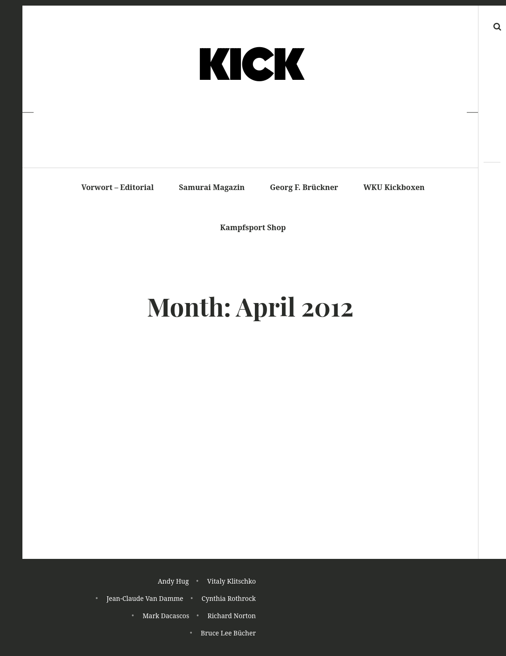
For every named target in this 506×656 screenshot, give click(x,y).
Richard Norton (231, 616)
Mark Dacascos (165, 616)
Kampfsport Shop (253, 227)
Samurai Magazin (212, 187)
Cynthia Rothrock (229, 599)
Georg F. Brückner (304, 187)
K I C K (249, 65)
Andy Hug (173, 582)
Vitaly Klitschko (231, 582)
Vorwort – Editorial (117, 187)
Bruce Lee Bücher (228, 633)
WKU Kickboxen (394, 187)
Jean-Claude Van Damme (144, 599)
